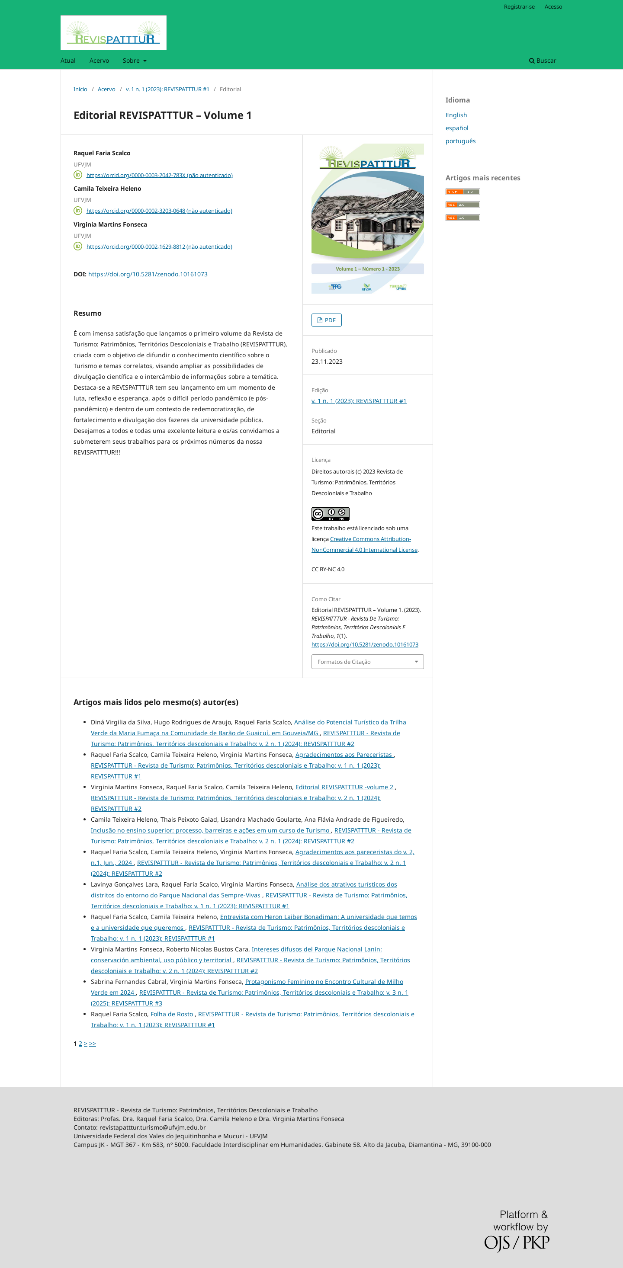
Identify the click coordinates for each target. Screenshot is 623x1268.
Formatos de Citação (344, 662)
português (461, 141)
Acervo (99, 60)
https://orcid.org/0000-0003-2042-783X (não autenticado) (160, 175)
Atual (68, 60)
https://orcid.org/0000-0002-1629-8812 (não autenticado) (159, 246)
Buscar (542, 60)
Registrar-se (519, 6)
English (456, 115)
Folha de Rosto (173, 1014)
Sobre (132, 60)
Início (80, 89)
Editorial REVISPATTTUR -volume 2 (345, 787)
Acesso (553, 6)
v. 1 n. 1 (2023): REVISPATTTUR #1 (167, 89)
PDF (330, 320)
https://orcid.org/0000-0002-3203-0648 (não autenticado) (159, 211)
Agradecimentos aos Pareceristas (344, 754)
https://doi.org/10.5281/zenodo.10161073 (148, 274)
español (457, 128)
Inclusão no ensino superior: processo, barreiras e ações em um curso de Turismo (211, 830)
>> (92, 1043)
